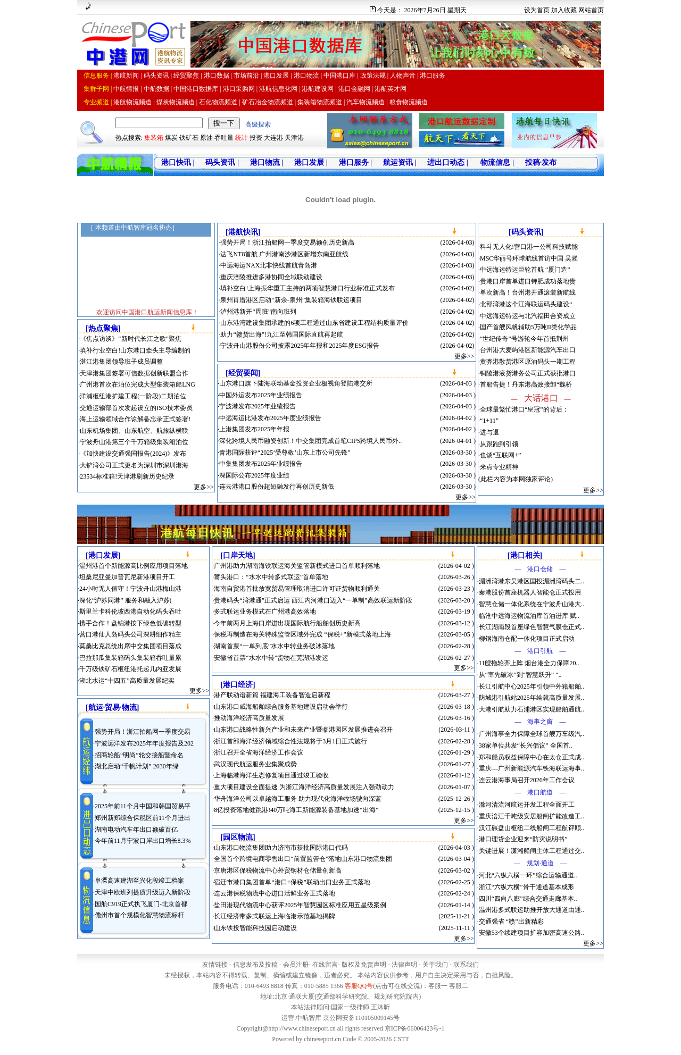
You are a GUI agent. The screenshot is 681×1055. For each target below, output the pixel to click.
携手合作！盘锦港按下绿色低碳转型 (130, 623)
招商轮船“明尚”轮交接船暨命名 (139, 755)
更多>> (204, 487)
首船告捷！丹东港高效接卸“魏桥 (526, 384)
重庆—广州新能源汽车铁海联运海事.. (531, 768)
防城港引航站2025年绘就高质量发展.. (531, 697)
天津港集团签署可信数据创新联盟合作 (134, 373)
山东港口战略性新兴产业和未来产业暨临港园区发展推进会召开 (303, 729)
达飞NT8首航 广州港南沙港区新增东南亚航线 (284, 254)
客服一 (437, 986)
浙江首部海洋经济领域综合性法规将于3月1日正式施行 (290, 741)
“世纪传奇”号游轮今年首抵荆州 (524, 338)
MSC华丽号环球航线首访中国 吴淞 (529, 258)
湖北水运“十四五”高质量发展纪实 (127, 680)
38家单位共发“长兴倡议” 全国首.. (525, 745)
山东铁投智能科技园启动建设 (255, 928)
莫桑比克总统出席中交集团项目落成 (130, 646)
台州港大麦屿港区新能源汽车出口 (528, 350)
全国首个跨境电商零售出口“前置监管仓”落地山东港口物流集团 (303, 859)
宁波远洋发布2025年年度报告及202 (144, 743)
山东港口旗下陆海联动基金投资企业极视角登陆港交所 (295, 383)
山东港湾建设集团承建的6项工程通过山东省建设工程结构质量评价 (314, 322)
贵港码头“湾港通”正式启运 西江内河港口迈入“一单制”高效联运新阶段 (313, 600)
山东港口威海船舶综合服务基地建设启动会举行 (281, 706)
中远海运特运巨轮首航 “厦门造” (525, 269)
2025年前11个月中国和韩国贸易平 (142, 806)
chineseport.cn (322, 1039)
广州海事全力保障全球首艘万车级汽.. (531, 734)
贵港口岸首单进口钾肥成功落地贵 (528, 281)
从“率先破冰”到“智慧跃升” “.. (520, 675)
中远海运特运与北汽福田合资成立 (528, 316)
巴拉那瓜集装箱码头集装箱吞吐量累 (130, 658)
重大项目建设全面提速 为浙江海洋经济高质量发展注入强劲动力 (304, 787)
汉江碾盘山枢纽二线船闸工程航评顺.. (531, 828)
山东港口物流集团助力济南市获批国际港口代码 (281, 847)
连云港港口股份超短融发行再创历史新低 (276, 486)
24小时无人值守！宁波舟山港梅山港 (130, 588)
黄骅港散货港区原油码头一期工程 (528, 361)
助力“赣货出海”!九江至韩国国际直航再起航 (281, 334)
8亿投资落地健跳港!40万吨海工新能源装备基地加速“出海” (296, 810)
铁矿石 (188, 137)
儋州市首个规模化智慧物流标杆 (139, 915)
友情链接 (215, 964)
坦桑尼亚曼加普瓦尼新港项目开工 (127, 577)
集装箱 (153, 137)
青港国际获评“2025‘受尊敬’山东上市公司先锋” (285, 452)
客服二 (458, 986)
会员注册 (296, 964)
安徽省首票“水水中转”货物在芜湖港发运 (271, 658)
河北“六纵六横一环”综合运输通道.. (528, 875)
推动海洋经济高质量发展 (249, 718)
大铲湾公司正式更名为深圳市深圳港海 (134, 465)
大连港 (273, 137)
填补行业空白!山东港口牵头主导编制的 (135, 350)
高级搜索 (258, 124)
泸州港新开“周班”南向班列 (258, 311)
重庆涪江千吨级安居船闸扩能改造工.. (531, 816)
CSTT (401, 1039)
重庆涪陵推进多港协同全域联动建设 (271, 277)
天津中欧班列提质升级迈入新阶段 (142, 892)
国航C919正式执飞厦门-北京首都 (141, 904)
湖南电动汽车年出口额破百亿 (136, 829)
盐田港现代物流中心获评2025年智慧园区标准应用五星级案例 (300, 905)
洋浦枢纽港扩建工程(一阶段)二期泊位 (133, 396)
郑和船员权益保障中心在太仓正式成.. (531, 757)
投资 (256, 137)
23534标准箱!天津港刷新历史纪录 (127, 476)
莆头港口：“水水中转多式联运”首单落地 (271, 577)
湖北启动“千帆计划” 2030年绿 (137, 766)
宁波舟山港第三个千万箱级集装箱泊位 (134, 442)
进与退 (489, 432)
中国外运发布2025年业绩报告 (260, 395)
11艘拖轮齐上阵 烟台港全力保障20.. (529, 663)
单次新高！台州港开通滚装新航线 (528, 292)
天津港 (294, 137)
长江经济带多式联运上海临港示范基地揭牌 (274, 916)
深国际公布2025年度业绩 (254, 475)
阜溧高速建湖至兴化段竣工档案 (139, 880)
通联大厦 (301, 996)
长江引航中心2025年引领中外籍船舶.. (531, 686)
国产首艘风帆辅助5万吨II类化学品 (528, 327)
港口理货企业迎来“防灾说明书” (523, 839)
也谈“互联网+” (500, 455)
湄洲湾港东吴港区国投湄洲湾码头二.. (531, 581)
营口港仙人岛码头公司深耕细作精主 (130, 634)
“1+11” (489, 420)
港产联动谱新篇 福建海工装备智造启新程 (272, 695)
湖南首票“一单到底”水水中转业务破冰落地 (274, 646)
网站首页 (591, 10)
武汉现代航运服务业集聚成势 (255, 764)
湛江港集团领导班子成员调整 (121, 361)
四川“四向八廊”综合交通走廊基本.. (528, 898)
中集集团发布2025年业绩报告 (260, 463)
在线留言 (325, 964)
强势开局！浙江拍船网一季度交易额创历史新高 (287, 242)
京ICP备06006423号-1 (415, 1028)
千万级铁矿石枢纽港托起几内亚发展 (130, 669)
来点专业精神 (499, 467)
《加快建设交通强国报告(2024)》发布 (133, 453)
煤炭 (171, 137)
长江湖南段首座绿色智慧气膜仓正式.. (531, 627)
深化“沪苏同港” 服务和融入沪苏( (125, 600)
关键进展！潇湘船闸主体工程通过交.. (531, 851)
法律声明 (404, 964)
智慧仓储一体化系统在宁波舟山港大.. (531, 604)
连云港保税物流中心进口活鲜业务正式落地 (274, 893)
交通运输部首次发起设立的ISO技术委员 (136, 408)
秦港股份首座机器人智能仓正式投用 (530, 592)
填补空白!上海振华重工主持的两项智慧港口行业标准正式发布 (307, 288)
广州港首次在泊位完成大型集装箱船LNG (137, 384)
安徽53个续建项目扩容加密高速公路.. (531, 932)
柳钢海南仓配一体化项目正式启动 (527, 638)
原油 (206, 137)
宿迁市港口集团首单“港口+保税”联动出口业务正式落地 (292, 882)
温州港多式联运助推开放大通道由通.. (531, 910)
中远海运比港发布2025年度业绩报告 (270, 418)
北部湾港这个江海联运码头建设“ (526, 304)
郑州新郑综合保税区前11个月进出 (142, 818)
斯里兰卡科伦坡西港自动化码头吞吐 (130, 611)
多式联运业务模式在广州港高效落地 (265, 611)
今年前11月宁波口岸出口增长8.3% (143, 840)
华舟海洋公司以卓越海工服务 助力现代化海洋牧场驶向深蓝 (297, 798)
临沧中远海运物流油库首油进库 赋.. (529, 615)
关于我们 (435, 964)
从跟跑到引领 (499, 444)
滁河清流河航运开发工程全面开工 (527, 804)
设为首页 (537, 10)
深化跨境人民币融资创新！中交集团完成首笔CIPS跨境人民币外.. (310, 441)
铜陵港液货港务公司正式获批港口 (528, 373)
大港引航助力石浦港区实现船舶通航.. (531, 709)
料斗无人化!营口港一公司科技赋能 (529, 246)
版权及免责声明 (364, 964)
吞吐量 (224, 137)
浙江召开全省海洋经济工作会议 (258, 752)
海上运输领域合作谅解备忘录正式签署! (135, 419)
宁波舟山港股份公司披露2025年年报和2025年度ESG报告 (299, 345)
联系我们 (466, 964)
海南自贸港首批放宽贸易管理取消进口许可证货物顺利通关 (297, 588)
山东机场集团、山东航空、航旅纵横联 (134, 430)
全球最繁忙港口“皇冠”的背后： (524, 409)
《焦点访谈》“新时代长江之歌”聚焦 (130, 338)
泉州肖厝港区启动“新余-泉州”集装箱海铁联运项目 (291, 300)
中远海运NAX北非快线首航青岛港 (268, 265)
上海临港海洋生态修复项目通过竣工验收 (271, 775)
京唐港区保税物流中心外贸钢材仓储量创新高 (278, 870)
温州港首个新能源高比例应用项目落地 (133, 566)
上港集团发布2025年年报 (254, 429)
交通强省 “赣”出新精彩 (511, 921)
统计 (241, 137)
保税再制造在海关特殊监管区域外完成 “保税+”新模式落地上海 (302, 634)
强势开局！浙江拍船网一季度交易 (142, 731)
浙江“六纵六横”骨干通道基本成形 (526, 887)
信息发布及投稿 (255, 964)
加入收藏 (564, 10)
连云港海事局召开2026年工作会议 (527, 780)
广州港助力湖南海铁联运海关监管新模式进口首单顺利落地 (297, 566)
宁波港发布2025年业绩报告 (257, 406)
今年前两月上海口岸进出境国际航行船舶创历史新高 (287, 623)
